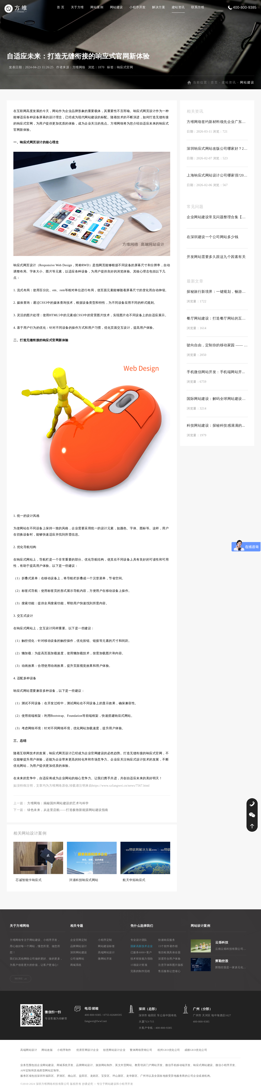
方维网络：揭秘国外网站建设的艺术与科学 (58, 803)
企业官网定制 (78, 939)
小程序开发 (137, 7)
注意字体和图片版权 (170, 964)
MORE (18, 978)
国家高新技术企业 (141, 946)
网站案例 (96, 7)
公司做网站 (77, 958)
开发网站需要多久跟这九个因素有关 (216, 257)
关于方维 (77, 7)
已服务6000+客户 (141, 952)
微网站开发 (105, 958)
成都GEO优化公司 (195, 1050)
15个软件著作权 (168, 946)
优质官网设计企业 (87, 1050)
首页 (214, 82)
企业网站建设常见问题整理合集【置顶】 (217, 217)
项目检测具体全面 (169, 952)
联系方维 (197, 7)
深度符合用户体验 (169, 958)
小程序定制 (105, 939)
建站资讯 (178, 7)
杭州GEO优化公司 (168, 1050)
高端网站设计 (106, 952)
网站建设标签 (106, 946)
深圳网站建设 (78, 952)
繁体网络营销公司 (141, 1050)
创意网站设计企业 (114, 1050)
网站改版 (47, 1050)
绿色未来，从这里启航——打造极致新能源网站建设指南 (67, 810)
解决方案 (158, 7)
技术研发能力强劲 (141, 958)
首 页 (60, 7)
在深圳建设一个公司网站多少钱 (212, 237)
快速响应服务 (166, 939)
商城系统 (75, 964)
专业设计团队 (138, 939)
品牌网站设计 (78, 946)
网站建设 (116, 7)
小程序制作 (64, 1050)
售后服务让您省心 (169, 971)
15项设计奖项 (138, 964)
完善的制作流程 (140, 971)
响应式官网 (125, 67)
